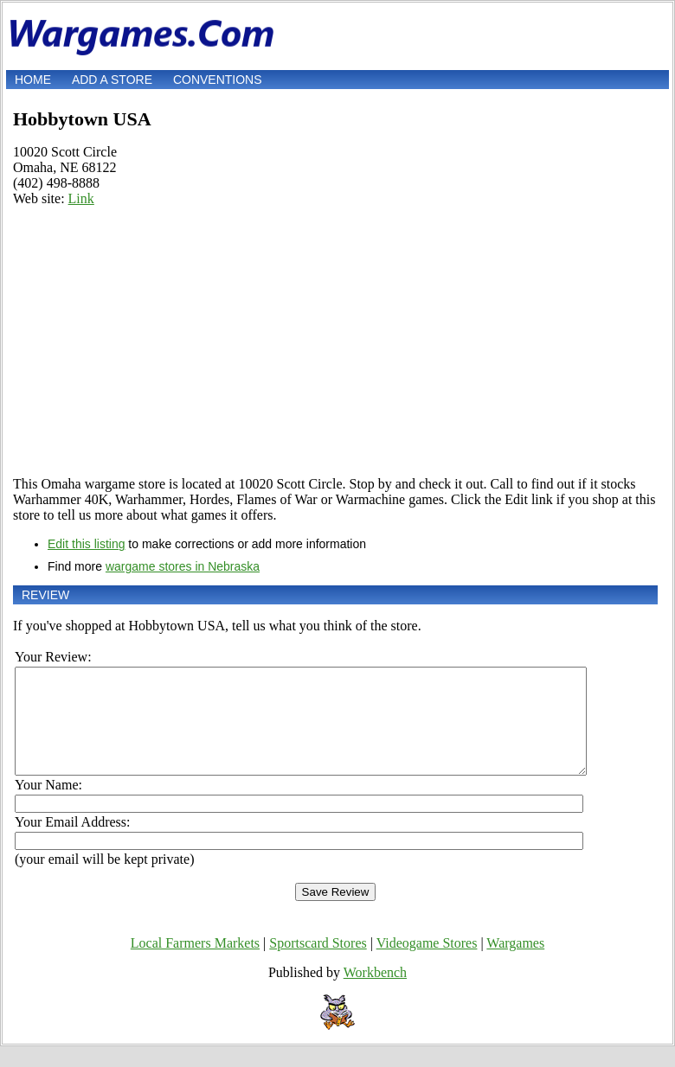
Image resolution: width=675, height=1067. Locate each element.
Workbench (375, 993)
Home (33, 79)
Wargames (515, 963)
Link (81, 198)
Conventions (217, 79)
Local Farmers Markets (195, 963)
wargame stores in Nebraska (183, 566)
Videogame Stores (427, 963)
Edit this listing (86, 544)
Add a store (112, 79)
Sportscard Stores (317, 963)
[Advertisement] (335, 341)
